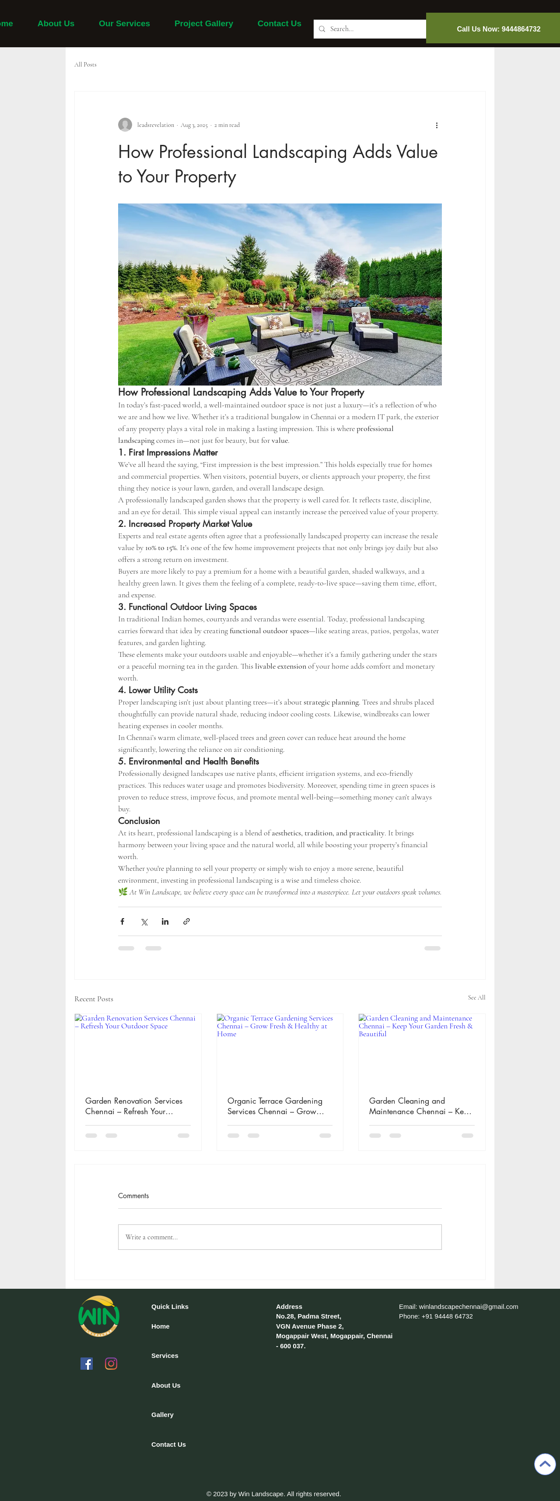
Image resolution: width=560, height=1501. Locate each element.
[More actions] (436, 124)
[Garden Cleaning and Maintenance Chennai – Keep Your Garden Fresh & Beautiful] (422, 1049)
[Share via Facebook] (122, 921)
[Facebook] (86, 1363)
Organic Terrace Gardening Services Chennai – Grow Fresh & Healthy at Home (275, 1105)
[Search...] (379, 29)
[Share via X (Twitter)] (144, 921)
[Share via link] (186, 921)
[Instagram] (111, 1363)
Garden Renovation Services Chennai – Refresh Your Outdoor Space (133, 1105)
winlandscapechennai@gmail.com (468, 1306)
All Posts (85, 64)
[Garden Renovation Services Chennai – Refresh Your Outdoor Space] (138, 1049)
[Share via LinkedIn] (165, 921)
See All (477, 997)
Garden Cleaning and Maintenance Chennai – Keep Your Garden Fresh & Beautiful (420, 1105)
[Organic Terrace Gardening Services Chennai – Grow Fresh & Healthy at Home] (280, 1049)
